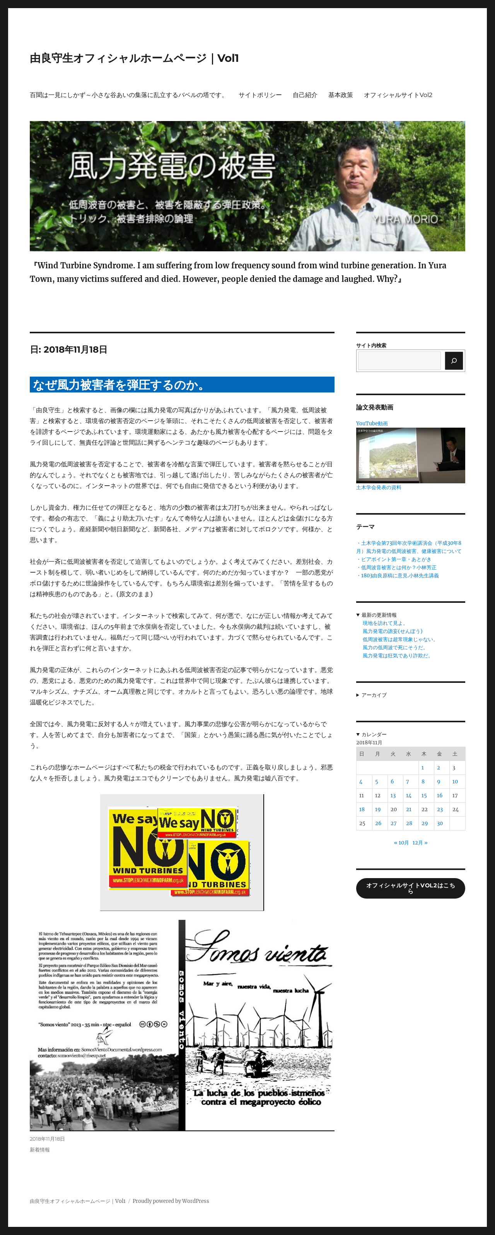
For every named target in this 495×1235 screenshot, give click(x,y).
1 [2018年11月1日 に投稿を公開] (423, 767)
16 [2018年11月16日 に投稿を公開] (440, 795)
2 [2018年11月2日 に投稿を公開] (438, 767)
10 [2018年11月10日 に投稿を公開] (455, 781)
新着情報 (40, 1149)
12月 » (420, 842)
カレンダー (374, 734)
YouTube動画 (372, 423)
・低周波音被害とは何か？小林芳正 (396, 567)
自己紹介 (305, 95)
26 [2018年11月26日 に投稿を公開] (378, 823)
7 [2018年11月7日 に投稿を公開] (407, 781)
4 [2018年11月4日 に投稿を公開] (360, 781)
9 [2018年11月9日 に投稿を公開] (438, 781)
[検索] (454, 360)
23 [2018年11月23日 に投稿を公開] (440, 809)
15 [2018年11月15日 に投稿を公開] (424, 795)
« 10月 (401, 842)
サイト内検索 (371, 345)
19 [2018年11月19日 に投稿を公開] (378, 809)
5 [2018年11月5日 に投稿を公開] (376, 781)
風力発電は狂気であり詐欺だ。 (398, 655)
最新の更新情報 (379, 615)
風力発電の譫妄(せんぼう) (393, 631)
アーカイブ (374, 695)
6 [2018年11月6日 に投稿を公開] (392, 781)
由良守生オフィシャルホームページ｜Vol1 (134, 58)
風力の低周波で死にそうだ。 (395, 647)
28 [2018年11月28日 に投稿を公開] (409, 823)
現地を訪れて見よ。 (385, 623)
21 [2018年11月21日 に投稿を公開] (408, 809)
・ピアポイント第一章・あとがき (394, 559)
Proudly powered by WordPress (171, 1201)
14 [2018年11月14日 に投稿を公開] (408, 795)
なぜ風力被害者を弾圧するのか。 (121, 385)
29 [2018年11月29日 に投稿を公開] (425, 823)
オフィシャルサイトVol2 (398, 95)
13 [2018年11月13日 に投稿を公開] (393, 795)
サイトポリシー (260, 95)
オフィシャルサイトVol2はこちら (411, 888)
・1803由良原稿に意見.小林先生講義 (397, 575)
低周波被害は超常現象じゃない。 (400, 639)
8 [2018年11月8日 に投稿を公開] (423, 781)
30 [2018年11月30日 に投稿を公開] (440, 823)
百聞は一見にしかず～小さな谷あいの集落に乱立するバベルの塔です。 (129, 95)
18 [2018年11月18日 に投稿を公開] (362, 809)
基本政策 (340, 95)
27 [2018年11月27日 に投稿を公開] (394, 823)
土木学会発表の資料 (378, 487)
